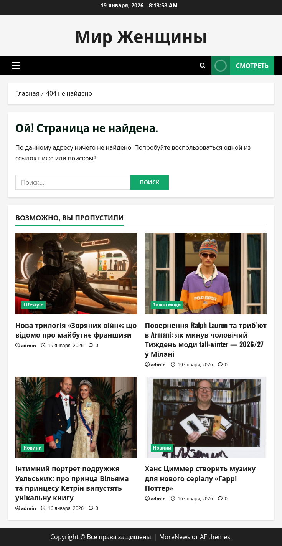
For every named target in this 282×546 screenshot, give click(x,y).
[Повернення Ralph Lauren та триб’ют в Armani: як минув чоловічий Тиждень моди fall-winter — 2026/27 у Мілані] (206, 273)
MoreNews (174, 537)
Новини (32, 448)
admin (28, 345)
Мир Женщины (141, 35)
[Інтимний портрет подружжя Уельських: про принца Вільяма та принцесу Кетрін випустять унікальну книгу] (76, 417)
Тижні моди (167, 304)
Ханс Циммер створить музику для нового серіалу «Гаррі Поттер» (200, 477)
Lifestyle (33, 304)
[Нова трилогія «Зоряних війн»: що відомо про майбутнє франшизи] (76, 273)
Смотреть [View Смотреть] (240, 65)
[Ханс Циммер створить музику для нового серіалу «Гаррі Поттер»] (206, 417)
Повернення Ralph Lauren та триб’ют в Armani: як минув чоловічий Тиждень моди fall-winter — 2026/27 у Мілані (206, 339)
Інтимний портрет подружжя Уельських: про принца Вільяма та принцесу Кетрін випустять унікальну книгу (72, 482)
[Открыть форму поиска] (203, 65)
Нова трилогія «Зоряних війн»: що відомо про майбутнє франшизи (76, 329)
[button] (16, 66)
